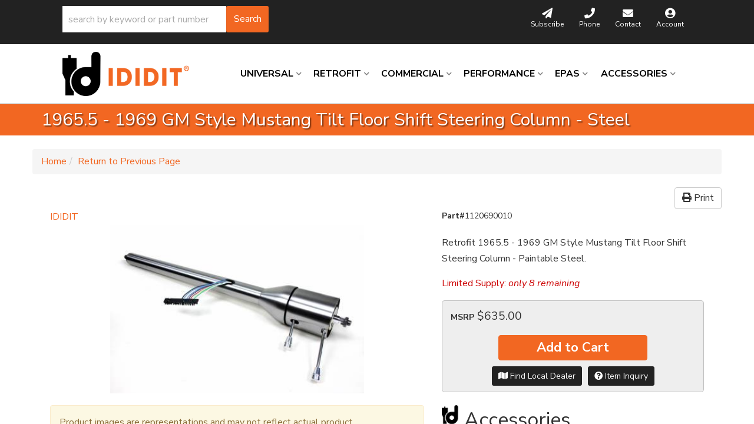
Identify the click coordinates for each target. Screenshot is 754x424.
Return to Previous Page (129, 161)
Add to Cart (573, 347)
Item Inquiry (621, 376)
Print (698, 197)
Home (54, 161)
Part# (453, 215)
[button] (165, 19)
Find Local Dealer (537, 376)
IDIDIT (64, 216)
